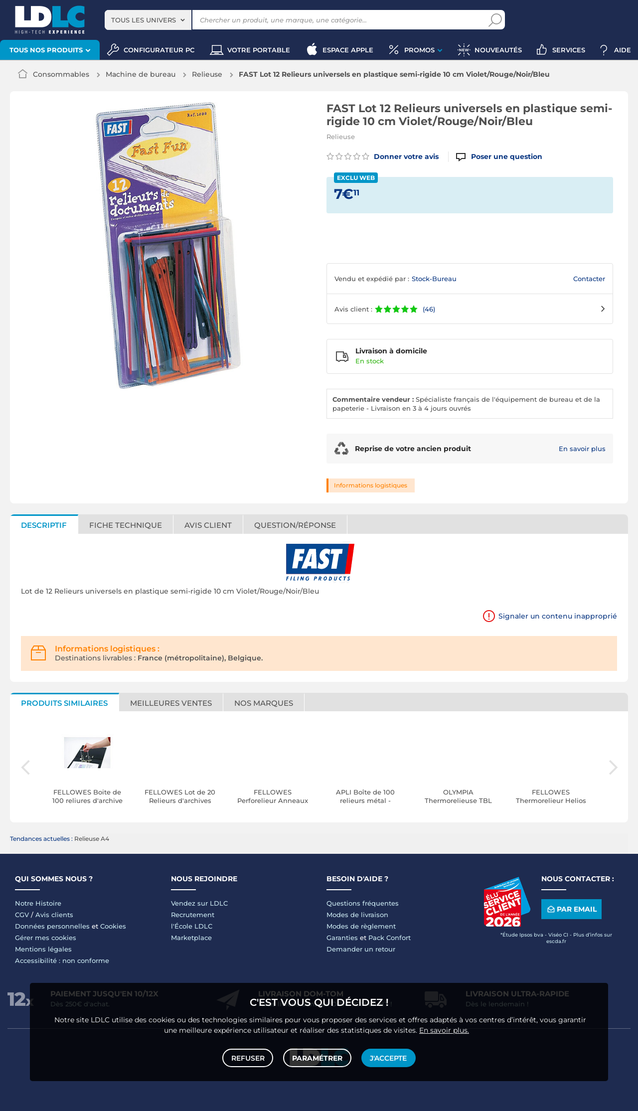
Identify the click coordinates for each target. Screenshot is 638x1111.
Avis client (208, 525)
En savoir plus (582, 449)
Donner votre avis (382, 156)
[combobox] (148, 20)
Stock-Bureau (434, 279)
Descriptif (44, 525)
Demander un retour (360, 949)
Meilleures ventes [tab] (171, 703)
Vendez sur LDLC (199, 903)
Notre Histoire (38, 903)
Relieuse (207, 74)
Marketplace (191, 938)
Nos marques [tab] (263, 703)
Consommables (61, 74)
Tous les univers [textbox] (143, 20)
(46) (429, 309)
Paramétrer (317, 1057)
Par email (571, 909)
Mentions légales (43, 949)
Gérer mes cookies (45, 938)
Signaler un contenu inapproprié (557, 616)
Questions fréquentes (362, 903)
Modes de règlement (361, 926)
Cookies (113, 926)
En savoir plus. (444, 1028)
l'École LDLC (191, 926)
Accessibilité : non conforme (62, 960)
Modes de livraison (357, 915)
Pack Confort (389, 938)
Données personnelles (52, 926)
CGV (22, 915)
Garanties (342, 938)
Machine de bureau (140, 74)
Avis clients (54, 915)
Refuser (248, 1057)
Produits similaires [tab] (64, 703)
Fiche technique (125, 525)
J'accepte (387, 1057)
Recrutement (192, 915)
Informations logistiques (370, 485)
